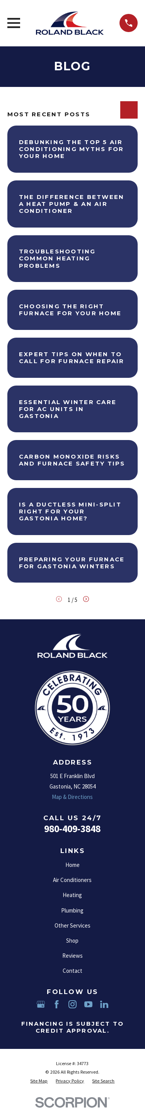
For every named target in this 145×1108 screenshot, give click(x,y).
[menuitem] (39, 1081)
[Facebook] (57, 1004)
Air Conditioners (72, 880)
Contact (72, 970)
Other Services (72, 925)
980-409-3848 (72, 829)
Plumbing (72, 910)
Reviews (72, 955)
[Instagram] (72, 1004)
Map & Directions (72, 796)
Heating (72, 895)
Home (72, 864)
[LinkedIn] (104, 1004)
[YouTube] (88, 1004)
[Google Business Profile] (41, 1004)
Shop (72, 940)
